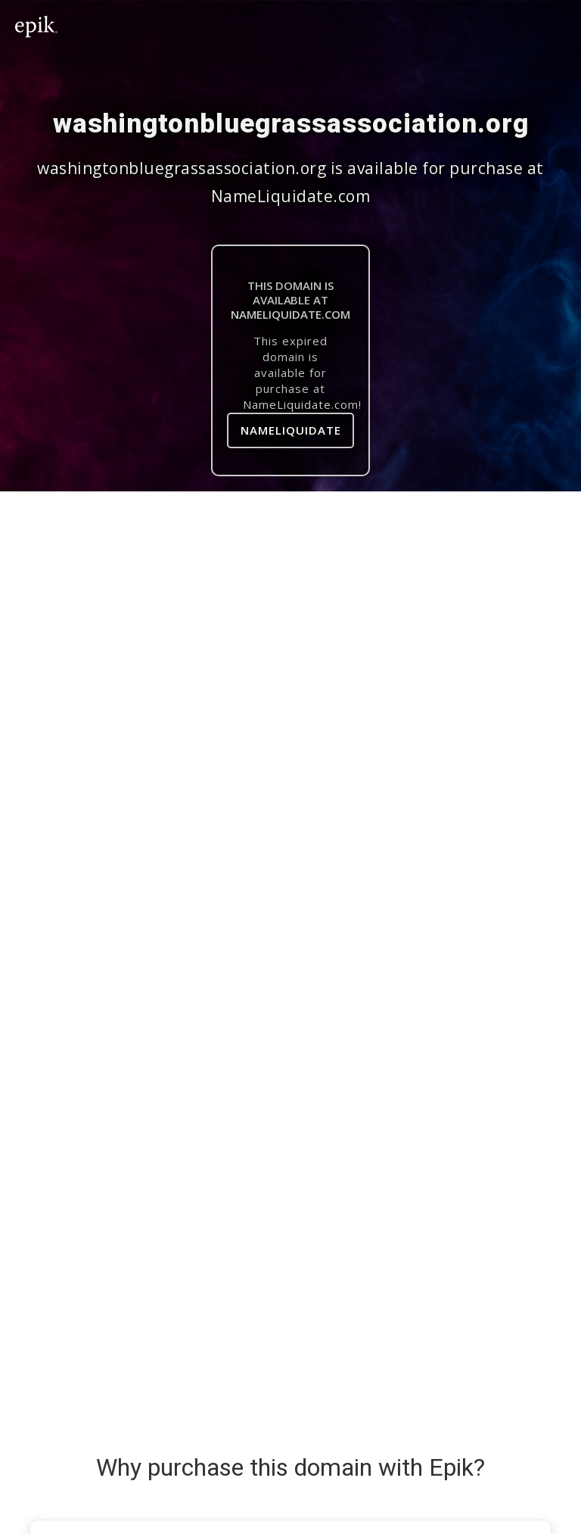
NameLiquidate (291, 430)
